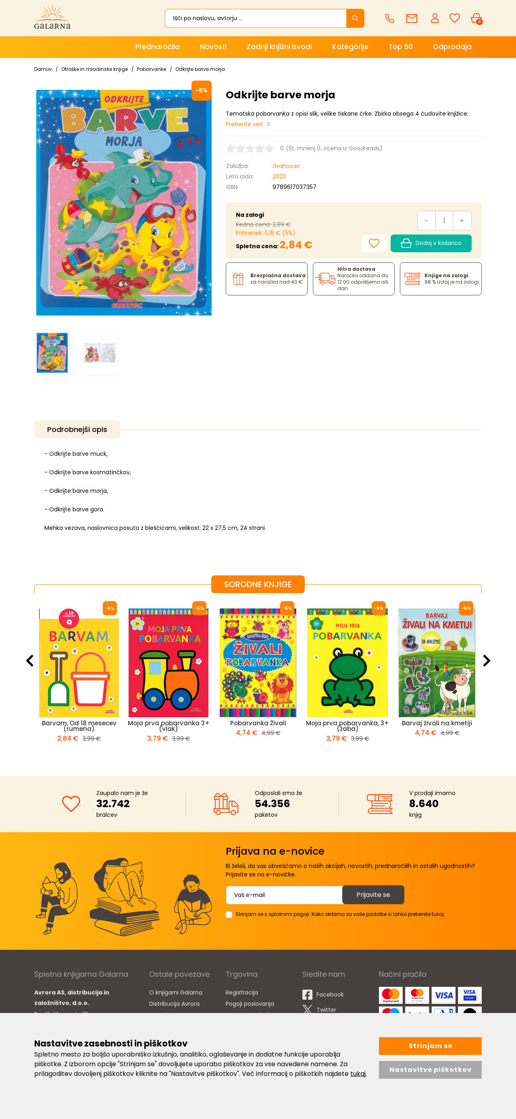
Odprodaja (452, 47)
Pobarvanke (151, 69)
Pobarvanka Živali (258, 723)
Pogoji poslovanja (250, 1004)
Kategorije (350, 47)
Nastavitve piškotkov (430, 1069)
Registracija (242, 992)
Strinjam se (430, 1045)
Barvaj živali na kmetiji (437, 723)
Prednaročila (157, 47)
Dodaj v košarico (431, 243)
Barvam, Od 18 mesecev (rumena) (79, 726)
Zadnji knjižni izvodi (279, 47)
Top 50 (401, 47)
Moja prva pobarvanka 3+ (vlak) (169, 726)
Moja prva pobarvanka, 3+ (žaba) (347, 726)
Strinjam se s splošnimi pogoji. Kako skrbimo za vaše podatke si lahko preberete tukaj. (340, 914)
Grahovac (286, 166)
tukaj (358, 1073)
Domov (43, 69)
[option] (52, 353)
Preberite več (244, 124)
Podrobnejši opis (77, 429)
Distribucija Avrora (174, 1004)
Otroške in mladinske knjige (94, 69)
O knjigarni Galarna (175, 992)
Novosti (213, 47)
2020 (279, 176)
